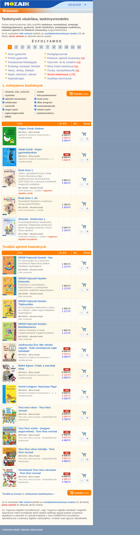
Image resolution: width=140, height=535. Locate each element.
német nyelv (42, 109)
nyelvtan (8, 95)
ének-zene (41, 99)
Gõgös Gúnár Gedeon (31, 128)
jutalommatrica (44, 113)
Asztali (39, 530)
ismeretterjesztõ (44, 106)
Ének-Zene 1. (25, 170)
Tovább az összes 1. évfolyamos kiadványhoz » (28, 494)
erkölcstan (9, 102)
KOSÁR (75, 94)
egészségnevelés (13, 113)
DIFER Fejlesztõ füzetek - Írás (35, 257)
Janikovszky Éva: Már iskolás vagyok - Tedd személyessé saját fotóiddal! (37, 348)
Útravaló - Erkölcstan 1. (32, 219)
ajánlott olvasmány (14, 99)
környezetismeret (45, 95)
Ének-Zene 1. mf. (28, 198)
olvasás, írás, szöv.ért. (16, 91)
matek (39, 91)
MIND (6, 116)
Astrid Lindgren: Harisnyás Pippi (37, 386)
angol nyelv (10, 109)
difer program (43, 102)
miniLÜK (8, 106)
